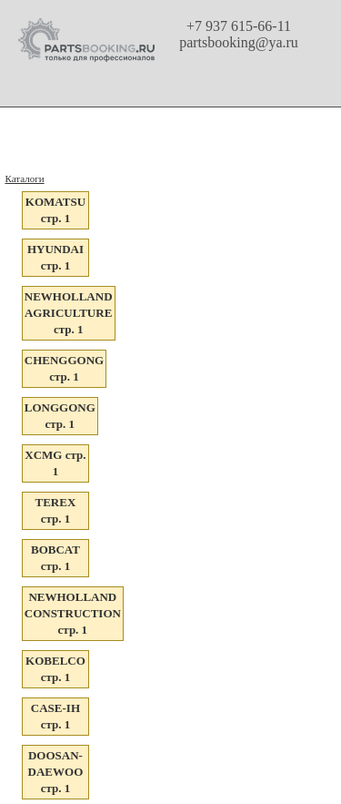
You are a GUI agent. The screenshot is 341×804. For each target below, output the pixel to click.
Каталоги (25, 178)
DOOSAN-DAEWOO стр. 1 (56, 771)
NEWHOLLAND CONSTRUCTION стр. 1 (73, 613)
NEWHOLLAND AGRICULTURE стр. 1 (69, 313)
